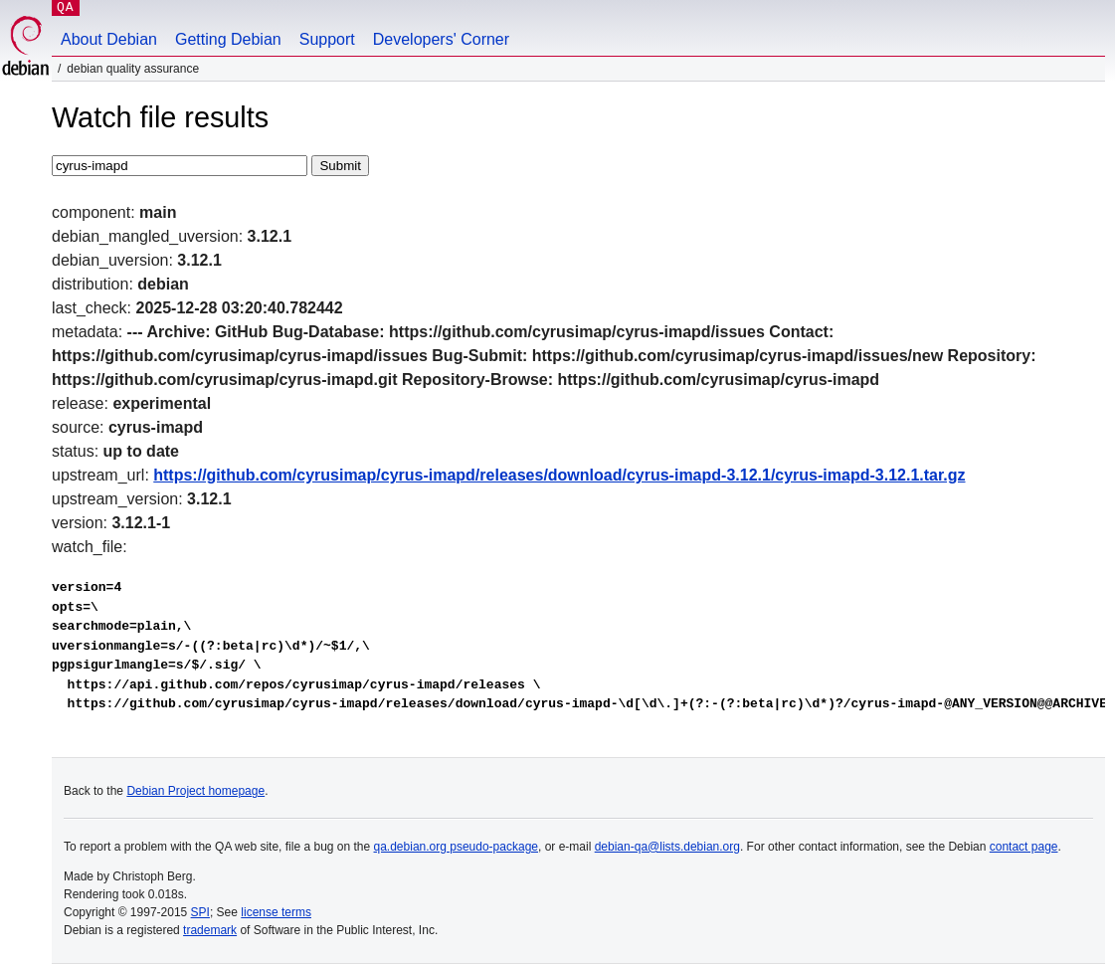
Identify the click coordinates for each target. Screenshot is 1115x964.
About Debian (109, 39)
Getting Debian (228, 39)
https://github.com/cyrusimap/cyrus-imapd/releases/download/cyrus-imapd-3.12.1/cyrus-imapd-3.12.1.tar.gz (559, 475)
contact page (1024, 847)
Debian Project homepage (195, 791)
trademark (210, 930)
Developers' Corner (441, 39)
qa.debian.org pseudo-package (456, 847)
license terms (276, 912)
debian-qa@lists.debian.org (667, 847)
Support (327, 39)
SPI (200, 912)
